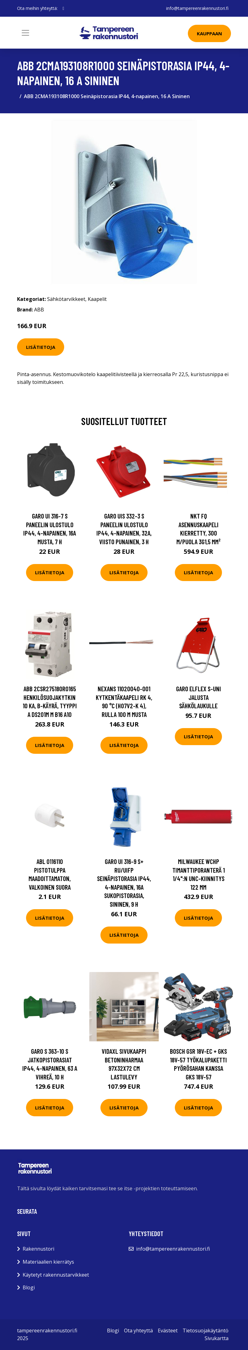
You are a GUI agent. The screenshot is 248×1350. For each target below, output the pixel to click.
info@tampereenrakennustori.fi (197, 8)
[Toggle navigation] (25, 33)
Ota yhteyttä (138, 1330)
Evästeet (168, 1330)
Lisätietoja (40, 347)
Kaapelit (97, 299)
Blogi (29, 1287)
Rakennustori (38, 1248)
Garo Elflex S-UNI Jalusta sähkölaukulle (198, 697)
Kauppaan (209, 33)
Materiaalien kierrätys (48, 1261)
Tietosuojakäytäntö (205, 1330)
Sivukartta (216, 1338)
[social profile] (63, 8)
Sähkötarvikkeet (66, 299)
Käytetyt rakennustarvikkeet (56, 1274)
